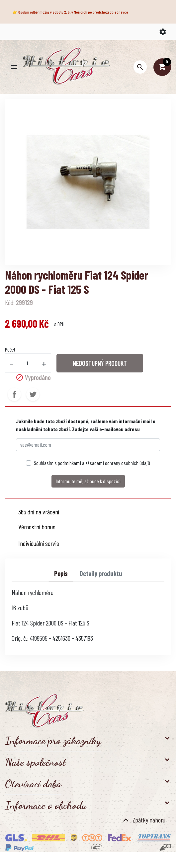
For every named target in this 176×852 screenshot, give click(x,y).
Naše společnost (35, 762)
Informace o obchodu (46, 805)
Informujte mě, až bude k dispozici (88, 481)
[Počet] (28, 363)
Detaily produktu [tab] (101, 573)
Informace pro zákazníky (53, 740)
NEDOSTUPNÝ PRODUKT (100, 363)
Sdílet (14, 394)
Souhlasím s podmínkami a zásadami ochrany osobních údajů (92, 463)
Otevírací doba (33, 783)
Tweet (33, 394)
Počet (10, 349)
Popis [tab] (61, 573)
